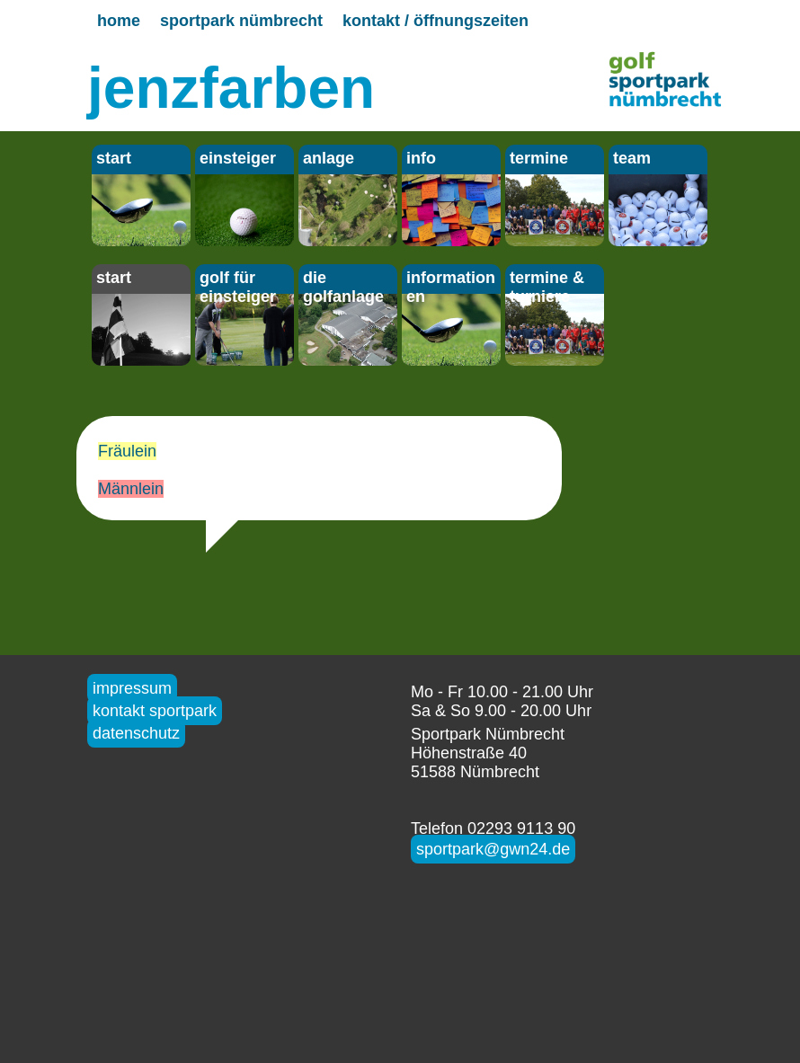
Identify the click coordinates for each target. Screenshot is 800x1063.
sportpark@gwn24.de (493, 849)
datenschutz (136, 733)
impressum (132, 688)
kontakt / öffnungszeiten (435, 21)
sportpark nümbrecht (241, 21)
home (118, 21)
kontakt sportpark (155, 711)
